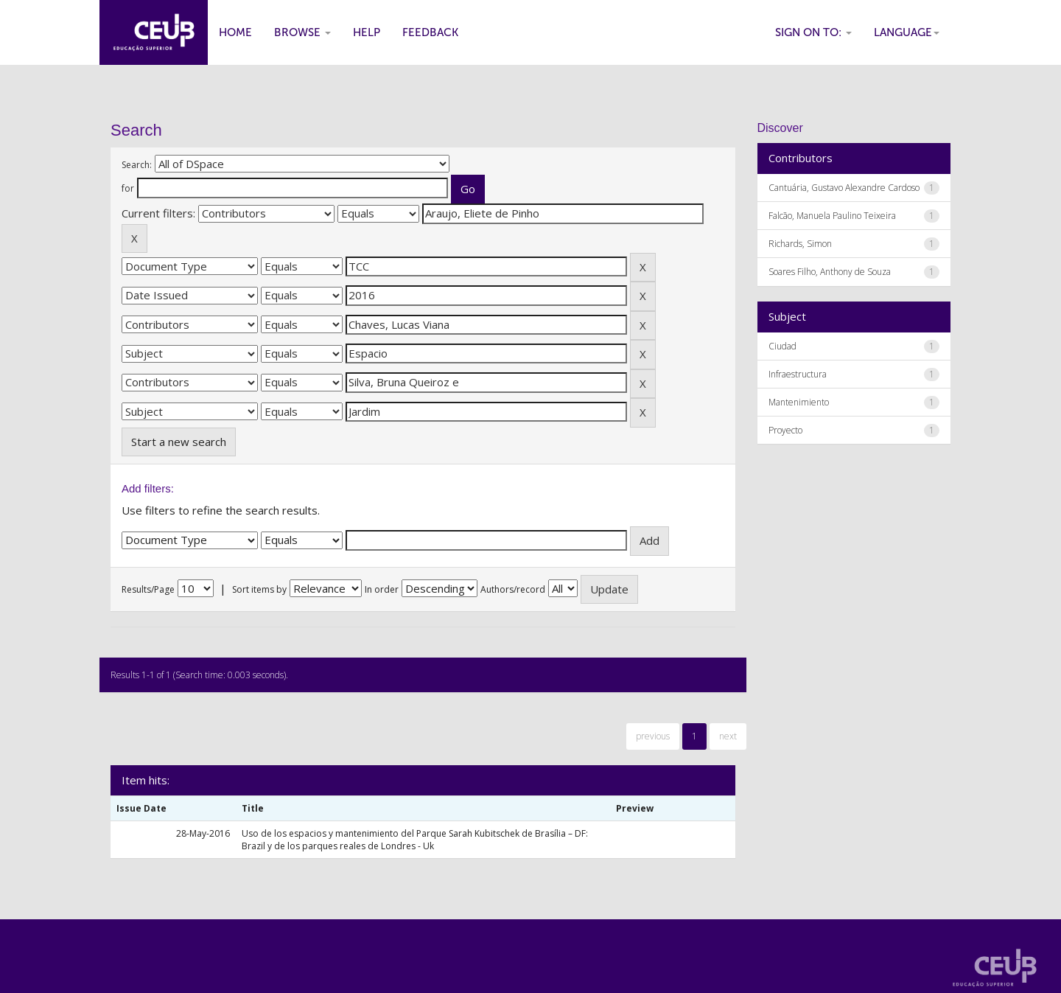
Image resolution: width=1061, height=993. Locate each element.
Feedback (430, 32)
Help (366, 32)
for (128, 188)
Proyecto (785, 430)
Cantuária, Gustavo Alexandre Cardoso (844, 187)
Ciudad (782, 346)
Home (235, 32)
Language (906, 32)
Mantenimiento (798, 402)
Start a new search (178, 441)
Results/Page (148, 589)
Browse (302, 32)
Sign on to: (813, 32)
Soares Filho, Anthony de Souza (829, 271)
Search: (137, 164)
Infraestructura (797, 374)
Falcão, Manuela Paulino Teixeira (832, 215)
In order (382, 589)
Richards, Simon (800, 243)
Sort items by (259, 589)
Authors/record (512, 589)
